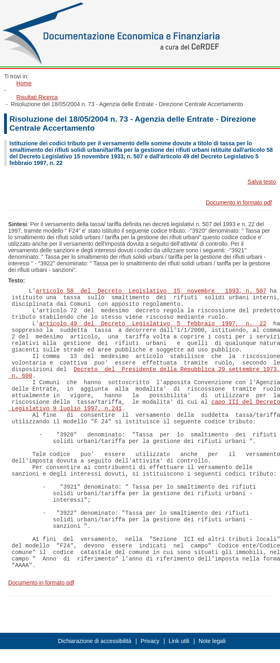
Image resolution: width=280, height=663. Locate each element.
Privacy (150, 641)
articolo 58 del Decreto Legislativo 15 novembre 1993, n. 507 (151, 291)
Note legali (212, 641)
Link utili (179, 641)
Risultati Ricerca (37, 97)
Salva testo (261, 181)
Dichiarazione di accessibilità (94, 641)
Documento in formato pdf (239, 202)
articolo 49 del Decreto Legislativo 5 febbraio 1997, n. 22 (153, 323)
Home (24, 83)
